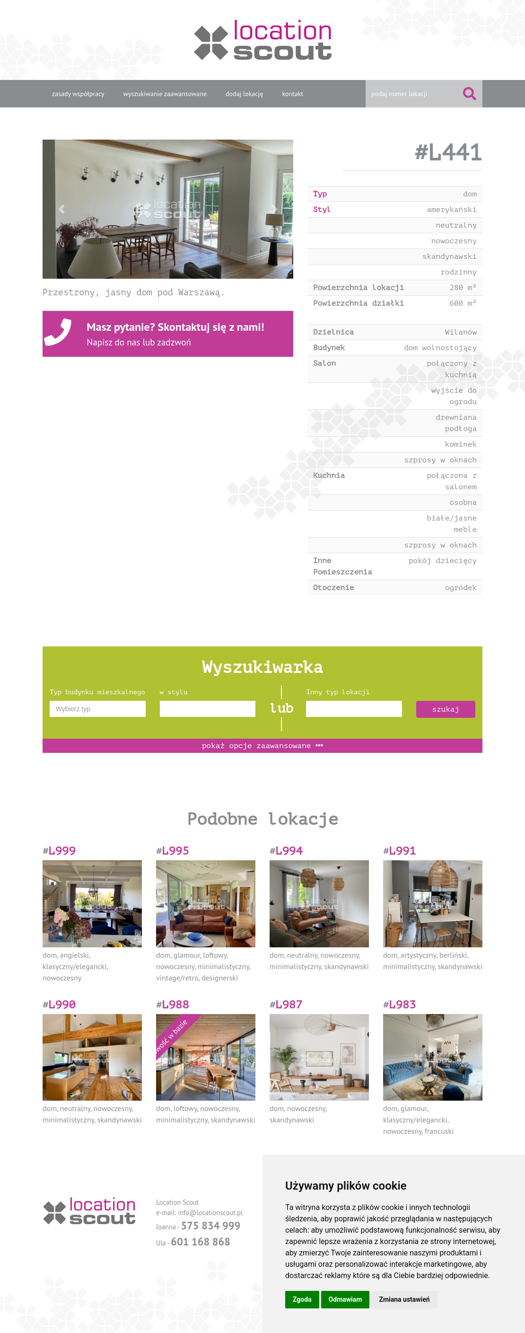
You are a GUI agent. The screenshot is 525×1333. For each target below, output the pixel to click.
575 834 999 (210, 1225)
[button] (61, 209)
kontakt (292, 93)
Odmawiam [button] (345, 1299)
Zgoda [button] (302, 1299)
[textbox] (97, 708)
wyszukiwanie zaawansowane (165, 93)
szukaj (446, 709)
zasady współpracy (78, 93)
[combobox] (98, 709)
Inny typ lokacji (337, 692)
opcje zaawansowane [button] (262, 746)
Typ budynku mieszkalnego (97, 692)
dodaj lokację (244, 93)
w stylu (174, 692)
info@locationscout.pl (210, 1212)
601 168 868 (200, 1241)
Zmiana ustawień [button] (404, 1299)
